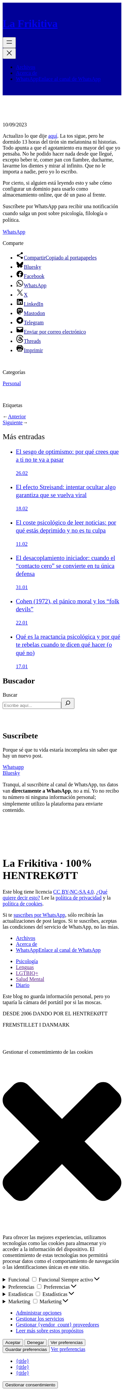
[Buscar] (67, 703)
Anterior (17, 416)
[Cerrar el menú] (9, 53)
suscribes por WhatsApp (39, 915)
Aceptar (13, 1342)
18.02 (22, 508)
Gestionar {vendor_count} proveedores (57, 1324)
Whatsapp (13, 767)
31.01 (22, 587)
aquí (53, 136)
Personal (12, 383)
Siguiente (12, 422)
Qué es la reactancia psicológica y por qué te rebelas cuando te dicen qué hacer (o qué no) (68, 644)
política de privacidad (79, 898)
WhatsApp (14, 232)
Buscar (10, 695)
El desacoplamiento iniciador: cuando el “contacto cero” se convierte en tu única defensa (65, 566)
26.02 (22, 473)
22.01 (22, 623)
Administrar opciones (39, 1313)
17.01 (22, 666)
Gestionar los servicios (40, 1318)
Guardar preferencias (26, 1349)
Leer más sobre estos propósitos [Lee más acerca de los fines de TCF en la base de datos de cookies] (49, 1330)
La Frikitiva (30, 23)
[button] (62, 1142)
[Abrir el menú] (9, 42)
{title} (22, 1361)
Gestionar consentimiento (30, 1384)
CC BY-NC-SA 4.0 (73, 892)
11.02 (21, 544)
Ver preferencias (67, 1342)
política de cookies (22, 903)
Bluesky (11, 773)
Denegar (35, 1342)
